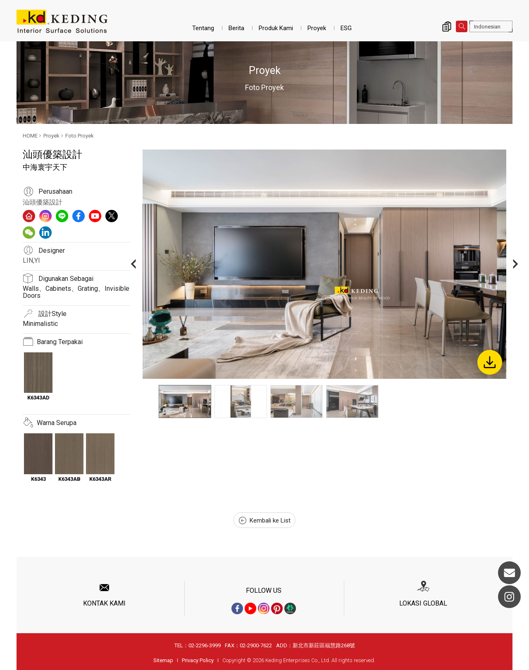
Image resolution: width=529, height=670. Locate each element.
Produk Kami (276, 28)
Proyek (316, 28)
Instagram (509, 596)
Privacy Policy (198, 660)
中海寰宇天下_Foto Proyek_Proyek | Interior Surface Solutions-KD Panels (62, 21)
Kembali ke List (265, 520)
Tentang (203, 28)
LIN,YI (31, 260)
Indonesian (487, 27)
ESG (346, 28)
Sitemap (163, 660)
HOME (30, 136)
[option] (324, 264)
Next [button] (515, 264)
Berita (236, 28)
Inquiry (447, 26)
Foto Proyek (79, 136)
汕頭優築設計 (42, 202)
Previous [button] (133, 264)
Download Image (489, 362)
